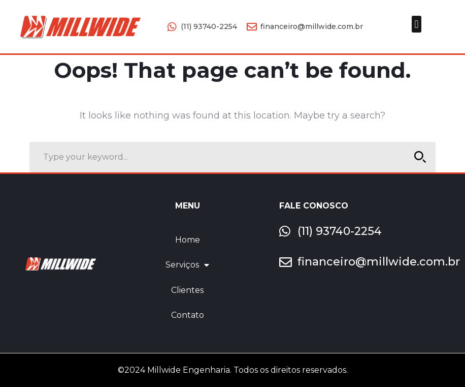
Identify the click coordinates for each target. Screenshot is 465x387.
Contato (187, 315)
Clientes (187, 290)
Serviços (187, 265)
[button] (416, 24)
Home (187, 240)
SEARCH (417, 157)
